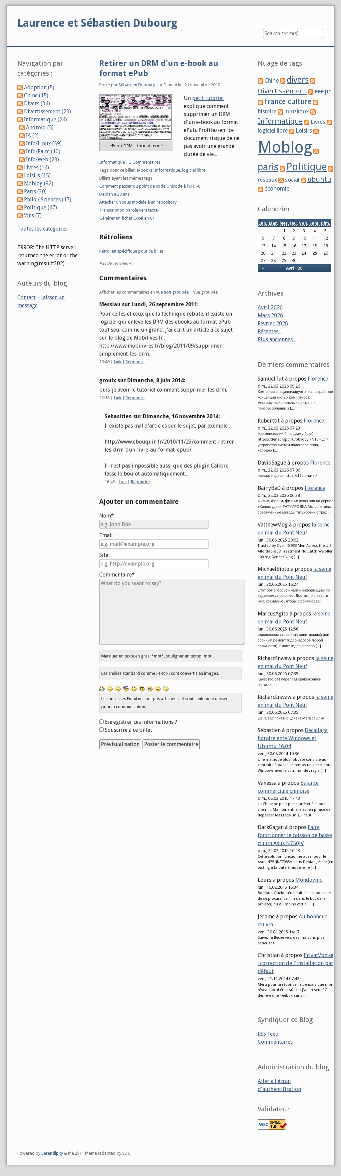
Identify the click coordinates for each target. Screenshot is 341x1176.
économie (276, 188)
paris (268, 167)
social (292, 179)
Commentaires (275, 1042)
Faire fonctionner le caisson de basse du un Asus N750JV (295, 835)
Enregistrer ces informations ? (141, 722)
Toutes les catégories (42, 229)
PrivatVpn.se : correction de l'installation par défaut (295, 963)
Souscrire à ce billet (128, 730)
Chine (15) (36, 95)
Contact (26, 297)
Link (117, 361)
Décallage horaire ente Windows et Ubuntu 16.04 (293, 738)
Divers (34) (37, 103)
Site (103, 555)
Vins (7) (33, 215)
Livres (318, 121)
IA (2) (32, 135)
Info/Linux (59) (44, 143)
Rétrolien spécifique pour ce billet (131, 251)
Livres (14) (36, 167)
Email (106, 535)
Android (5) (40, 127)
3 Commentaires (145, 162)
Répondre (135, 361)
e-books (145, 170)
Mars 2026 (270, 315)
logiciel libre (193, 170)
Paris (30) (35, 191)
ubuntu (319, 179)
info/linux (296, 111)
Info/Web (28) (42, 159)
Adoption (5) (39, 87)
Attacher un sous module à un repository (137, 202)
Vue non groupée (172, 292)
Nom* (106, 516)
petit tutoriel (208, 98)
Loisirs (304, 130)
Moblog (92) (38, 183)
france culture (287, 101)
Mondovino (309, 880)
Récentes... (269, 331)
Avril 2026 (270, 307)
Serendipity (52, 1153)
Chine (271, 80)
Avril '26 (294, 268)
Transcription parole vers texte (128, 210)
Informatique (112, 162)
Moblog (285, 147)
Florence (318, 379)
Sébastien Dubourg (137, 84)
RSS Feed (268, 1034)
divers (298, 80)
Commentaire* (117, 575)
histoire (267, 111)
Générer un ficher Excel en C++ (128, 218)
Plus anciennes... (277, 339)
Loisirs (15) (37, 175)
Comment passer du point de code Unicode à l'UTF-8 (149, 186)
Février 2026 (273, 323)
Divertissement (282, 91)
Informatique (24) (45, 119)
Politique (306, 167)
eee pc (323, 91)
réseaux (267, 180)
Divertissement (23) (47, 111)
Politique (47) (40, 207)
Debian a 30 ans (114, 194)
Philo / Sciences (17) (47, 199)
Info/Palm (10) (43, 151)
